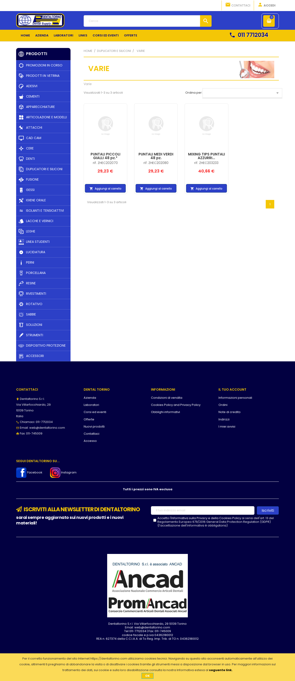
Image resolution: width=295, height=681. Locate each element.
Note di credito (229, 412)
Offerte (89, 419)
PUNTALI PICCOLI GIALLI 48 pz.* (105, 156)
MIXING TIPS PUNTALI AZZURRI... (206, 156)
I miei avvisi (226, 426)
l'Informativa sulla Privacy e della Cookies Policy (205, 518)
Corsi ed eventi (95, 412)
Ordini (222, 405)
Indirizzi (224, 419)
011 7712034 (248, 35)
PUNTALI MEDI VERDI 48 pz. (156, 156)
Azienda (90, 398)
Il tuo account (232, 389)
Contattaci (237, 5)
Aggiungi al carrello (105, 189)
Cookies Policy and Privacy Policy (176, 405)
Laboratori (91, 405)
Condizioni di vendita (166, 398)
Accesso (90, 441)
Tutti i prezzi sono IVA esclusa (147, 489)
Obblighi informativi (165, 412)
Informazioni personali (235, 398)
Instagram (63, 472)
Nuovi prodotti (94, 426)
